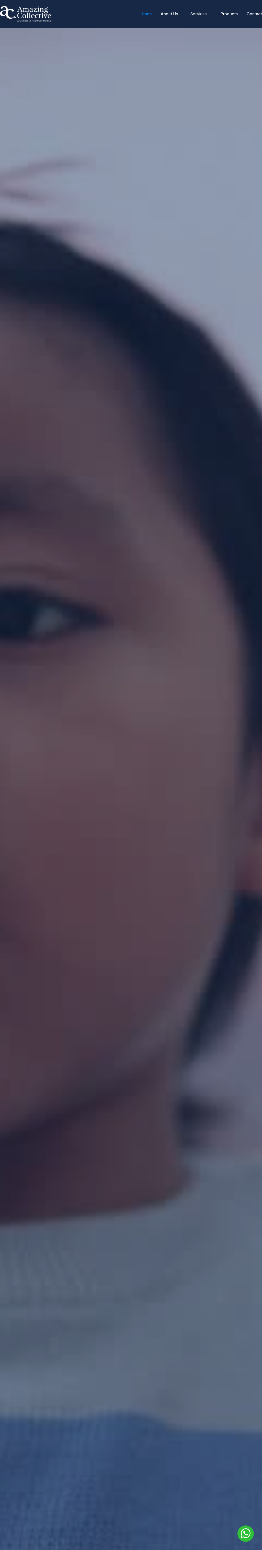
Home (146, 14)
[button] (199, 14)
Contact (254, 14)
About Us (169, 14)
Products (229, 14)
